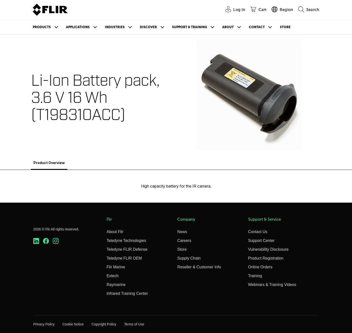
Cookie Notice (73, 324)
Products (42, 27)
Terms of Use (134, 324)
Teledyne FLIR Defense (127, 249)
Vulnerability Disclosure (268, 249)
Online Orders (260, 267)
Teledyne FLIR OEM (124, 258)
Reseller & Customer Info (199, 267)
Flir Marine (116, 267)
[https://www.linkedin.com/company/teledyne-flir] (36, 241)
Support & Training (189, 27)
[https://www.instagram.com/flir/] (56, 241)
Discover (148, 27)
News (182, 232)
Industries (115, 27)
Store (285, 27)
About (228, 27)
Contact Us (257, 232)
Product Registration (266, 258)
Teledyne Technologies (126, 240)
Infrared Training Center (127, 293)
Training (255, 276)
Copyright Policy (103, 324)
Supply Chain (188, 258)
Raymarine (116, 285)
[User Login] (232, 10)
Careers (184, 240)
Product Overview (49, 163)
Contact (257, 27)
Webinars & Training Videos (272, 285)
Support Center (261, 240)
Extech (113, 276)
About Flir (115, 232)
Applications (78, 27)
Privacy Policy (44, 324)
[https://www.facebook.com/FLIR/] (46, 241)
